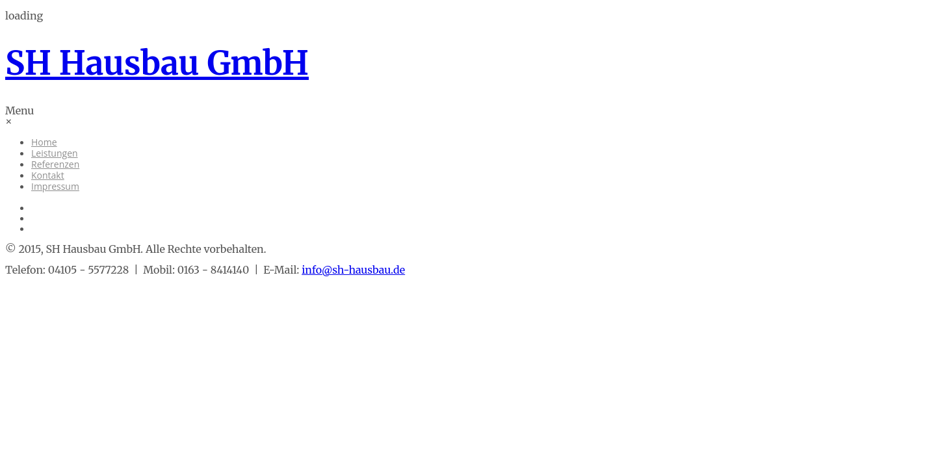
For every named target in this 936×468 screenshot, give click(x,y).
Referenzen (55, 164)
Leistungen (54, 153)
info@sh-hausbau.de (353, 269)
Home (44, 142)
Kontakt (47, 175)
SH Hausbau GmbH (157, 63)
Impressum (55, 186)
